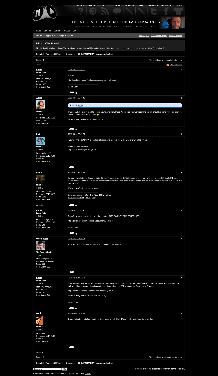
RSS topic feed (176, 65)
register (167, 60)
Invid (38, 134)
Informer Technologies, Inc (173, 369)
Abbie (39, 98)
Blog (94, 198)
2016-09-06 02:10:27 (76, 313)
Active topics (144, 36)
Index (38, 31)
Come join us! (158, 48)
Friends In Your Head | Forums (49, 54)
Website (39, 205)
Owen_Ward (42, 239)
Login (75, 31)
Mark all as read (175, 36)
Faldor (39, 172)
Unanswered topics (159, 36)
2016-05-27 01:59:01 (76, 239)
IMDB (88, 198)
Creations (70, 54)
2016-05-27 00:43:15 (76, 210)
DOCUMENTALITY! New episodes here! (96, 54)
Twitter (81, 198)
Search (57, 31)
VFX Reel (72, 198)
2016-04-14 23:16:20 (76, 70)
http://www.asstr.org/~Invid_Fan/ (82, 149)
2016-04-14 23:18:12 (76, 98)
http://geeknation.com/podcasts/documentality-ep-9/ (90, 291)
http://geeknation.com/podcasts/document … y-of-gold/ (92, 80)
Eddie (39, 70)
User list (47, 31)
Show (80, 105)
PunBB (148, 369)
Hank (38, 313)
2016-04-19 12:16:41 (76, 172)
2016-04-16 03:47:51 (76, 134)
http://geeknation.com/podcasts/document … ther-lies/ (91, 221)
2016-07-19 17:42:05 (76, 278)
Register (67, 31)
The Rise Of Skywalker (100, 195)
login (159, 60)
